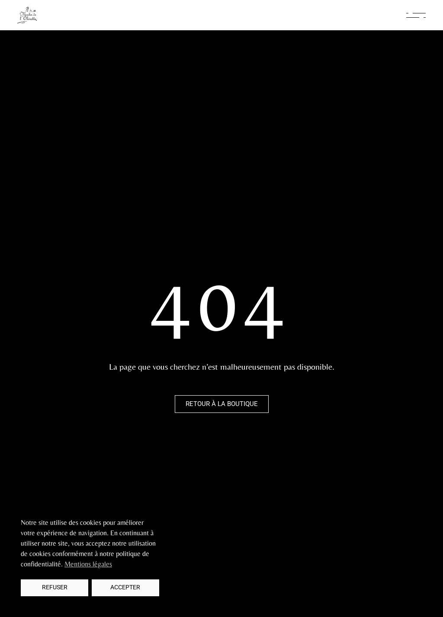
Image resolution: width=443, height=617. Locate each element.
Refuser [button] (54, 587)
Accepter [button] (125, 587)
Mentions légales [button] (88, 564)
